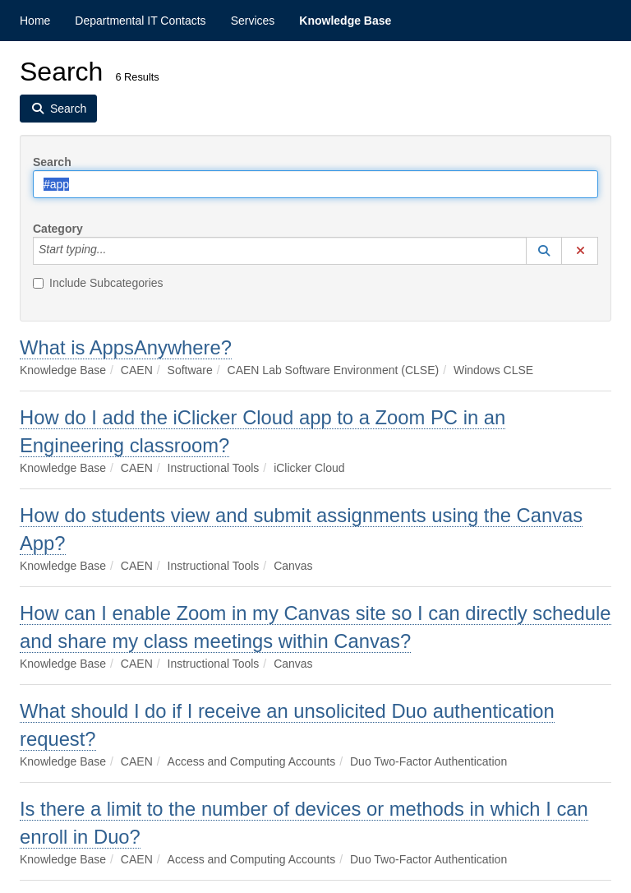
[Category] (115, 251)
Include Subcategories (98, 282)
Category (58, 228)
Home (35, 20)
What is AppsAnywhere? (126, 347)
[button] (544, 251)
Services (253, 20)
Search (52, 162)
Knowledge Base (345, 20)
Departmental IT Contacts (140, 20)
